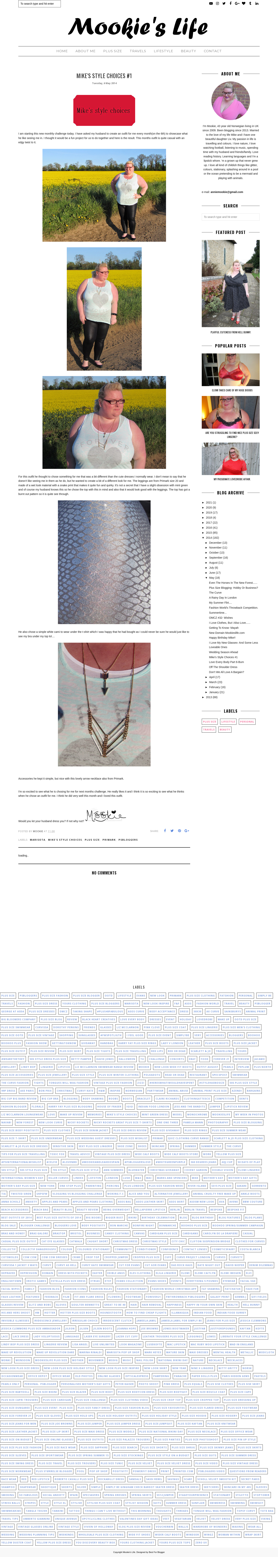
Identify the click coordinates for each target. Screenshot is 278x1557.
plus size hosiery (224, 1415)
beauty (225, 729)
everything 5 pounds (202, 1281)
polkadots (152, 1075)
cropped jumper (116, 1257)
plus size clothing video (129, 1400)
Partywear (155, 1090)
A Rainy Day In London (223, 597)
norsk (247, 1368)
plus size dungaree (15, 1407)
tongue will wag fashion (212, 1511)
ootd (109, 995)
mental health (224, 1352)
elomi (185, 1273)
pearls (228, 1067)
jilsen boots (102, 1328)
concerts (177, 1059)
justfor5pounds (222, 1328)
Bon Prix (45, 1090)
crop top (92, 1257)
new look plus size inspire (119, 1368)
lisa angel (80, 1344)
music (127, 1360)
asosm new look (202, 1201)
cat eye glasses (53, 1241)
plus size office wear (237, 1431)
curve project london (193, 1257)
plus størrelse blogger (54, 1471)
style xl (60, 1503)
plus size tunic (112, 1463)
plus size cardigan (57, 1400)
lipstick (64, 1067)
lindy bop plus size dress (20, 1344)
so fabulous (28, 1495)
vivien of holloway (99, 1526)
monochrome (197, 1114)
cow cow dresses (54, 1257)
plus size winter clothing (119, 1075)
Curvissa (41, 1027)
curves (220, 1257)
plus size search (125, 1447)
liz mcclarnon (128, 1027)
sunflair (198, 1503)
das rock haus (181, 1265)
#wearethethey (13, 1059)
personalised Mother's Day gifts (85, 1384)
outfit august (207, 1067)
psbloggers (128, 839)
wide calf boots (147, 1154)
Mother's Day (213, 1178)
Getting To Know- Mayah (224, 627)
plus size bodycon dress (136, 1392)
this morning (141, 1511)
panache (180, 1376)
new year (179, 1368)
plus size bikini (46, 1392)
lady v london (172, 1043)
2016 (209, 527)
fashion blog (50, 1289)
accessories (215, 1035)
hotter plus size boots (77, 1312)
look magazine (131, 1344)
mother (78, 1360)
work (207, 1154)
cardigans (190, 1233)
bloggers (236, 1035)
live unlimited (103, 1344)
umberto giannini (36, 1518)
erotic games (36, 1281)
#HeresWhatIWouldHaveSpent (171, 1082)
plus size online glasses (54, 1439)
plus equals (193, 1384)
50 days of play (249, 1162)
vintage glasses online (35, 1526)
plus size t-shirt (13, 1138)
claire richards (167, 1098)
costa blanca (250, 1249)
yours (242, 1051)
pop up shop (99, 1471)
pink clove (152, 1027)
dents (243, 1098)
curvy (46, 1265)
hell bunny (251, 1304)
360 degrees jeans (203, 1162)
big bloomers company (18, 1019)
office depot (37, 1376)
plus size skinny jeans (216, 1447)
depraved (8, 1273)
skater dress (189, 1487)
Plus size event (159, 1035)
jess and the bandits (189, 1106)
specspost (219, 1075)
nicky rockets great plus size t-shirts (123, 1122)
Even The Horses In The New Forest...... (233, 582)
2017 (209, 522)
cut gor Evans (155, 1265)
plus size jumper (90, 1423)
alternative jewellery (171, 1193)
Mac (149, 1178)
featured (33, 1296)
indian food (203, 1312)
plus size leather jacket (19, 1431)
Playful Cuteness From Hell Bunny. (231, 332)
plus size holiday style (159, 1415)
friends (89, 1027)
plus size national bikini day (161, 1431)
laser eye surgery (97, 1336)
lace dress (21, 1336)
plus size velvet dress (173, 1463)
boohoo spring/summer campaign (238, 1225)
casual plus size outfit (18, 1241)
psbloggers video (211, 1471)
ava (221, 1201)
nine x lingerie (202, 1368)
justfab (199, 1328)
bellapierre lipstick (150, 1209)
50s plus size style (243, 1082)
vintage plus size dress (112, 1154)
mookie (144, 1067)
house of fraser (109, 1106)
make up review (71, 1114)
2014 (209, 537)
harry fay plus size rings (137, 1043)
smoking (7, 1495)
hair (134, 1304)
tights (39, 1082)
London (112, 1178)
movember (96, 1360)
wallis (183, 1526)
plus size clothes (57, 1130)
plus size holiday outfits (117, 1415)
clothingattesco (197, 1098)
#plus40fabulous (110, 1011)
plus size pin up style (240, 1439)
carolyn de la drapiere (220, 1233)
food (204, 1059)
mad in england (241, 1344)
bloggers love (66, 1225)
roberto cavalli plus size (74, 1479)
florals (37, 1106)
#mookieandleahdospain (101, 1162)
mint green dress (155, 1114)
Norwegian (133, 1090)
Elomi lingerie (249, 1170)
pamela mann (193, 1122)
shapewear (28, 1487)
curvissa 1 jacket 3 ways (19, 1265)
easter (97, 1273)
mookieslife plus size (51, 1360)
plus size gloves (48, 1415)
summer (190, 1146)
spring (175, 1146)
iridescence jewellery (50, 1320)
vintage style (68, 1526)
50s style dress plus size (48, 1059)
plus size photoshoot (202, 1439)
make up (224, 1019)
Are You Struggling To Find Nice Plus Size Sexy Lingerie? (232, 435)
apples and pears (55, 1201)
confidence (169, 1249)
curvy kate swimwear (98, 1265)
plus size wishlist (134, 1138)
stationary (222, 1495)
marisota (37, 839)
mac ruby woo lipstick (208, 1344)
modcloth (266, 1352)
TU (142, 1059)
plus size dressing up (240, 1400)
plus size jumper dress (123, 1423)
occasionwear (12, 1376)
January (214, 692)
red (24, 1479)
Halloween (127, 1059)
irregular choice (85, 1320)
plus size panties (167, 1439)
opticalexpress (136, 1376)
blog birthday (203, 1217)
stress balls (10, 1503)
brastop (59, 1233)
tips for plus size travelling (23, 1154)
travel (229, 1003)
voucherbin (164, 1526)
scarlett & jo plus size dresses (24, 1146)
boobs (113, 1098)
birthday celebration (158, 1217)
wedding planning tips (36, 1534)
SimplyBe (182, 1035)
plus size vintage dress (240, 1463)
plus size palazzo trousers (129, 1439)
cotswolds (9, 1257)
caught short (97, 1241)
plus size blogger (86, 995)
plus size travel (51, 1463)
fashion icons (75, 1289)
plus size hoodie (194, 1415)
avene (233, 1201)
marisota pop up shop (123, 1352)
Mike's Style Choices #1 (223, 657)
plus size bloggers (105, 1003)
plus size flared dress (206, 1407)
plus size (92, 839)
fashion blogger (14, 1106)
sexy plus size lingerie (95, 1146)
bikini (132, 1217)
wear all (254, 1526)
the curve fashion (15, 1082)
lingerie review (55, 1344)
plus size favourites (169, 1407)
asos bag (124, 1201)
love (51, 1114)
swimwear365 (11, 1511)
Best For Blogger (157, 1552)
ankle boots (250, 1193)
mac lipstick (176, 1344)
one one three (167, 1122)
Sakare (242, 1186)
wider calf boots (168, 1534)
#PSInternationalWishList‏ (21, 1162)
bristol (76, 1233)
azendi (237, 1090)
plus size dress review (130, 1130)
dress (184, 1011)
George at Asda (12, 1011)
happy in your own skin (204, 1304)
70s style (59, 1170)
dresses (155, 1019)
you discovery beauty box (95, 1542)
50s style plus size (33, 1170)
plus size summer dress (238, 1455)
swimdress (217, 1503)
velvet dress (220, 1518)
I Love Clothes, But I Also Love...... (229, 622)
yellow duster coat (16, 1542)
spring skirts (141, 1495)
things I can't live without (105, 1511)
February (214, 687)
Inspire (115, 1090)
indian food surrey (231, 1312)
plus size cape (240, 1392)
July (211, 567)
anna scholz (10, 1201)
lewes (211, 1336)
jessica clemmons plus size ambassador (30, 1328)
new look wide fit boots (173, 1067)
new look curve (51, 1122)
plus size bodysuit (173, 1392)
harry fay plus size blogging (70, 1106)
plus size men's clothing (241, 1027)
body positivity (93, 1225)
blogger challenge (35, 1225)
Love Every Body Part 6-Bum (226, 662)
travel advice (80, 1154)
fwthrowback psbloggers (185, 1296)
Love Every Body (132, 1019)
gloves (61, 1304)
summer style (211, 1146)
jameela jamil (146, 1320)
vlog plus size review (135, 1526)
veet (166, 1518)
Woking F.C (115, 1193)
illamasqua (180, 1312)
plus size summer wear (229, 1130)
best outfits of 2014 (16, 1217)
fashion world (208, 1003)
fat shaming (211, 1289)
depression (28, 1273)
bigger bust (114, 1217)
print (165, 1471)
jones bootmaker (176, 1328)
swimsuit (257, 1503)
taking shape (82, 1011)
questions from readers (248, 1471)
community (123, 1249)
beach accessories (15, 1209)
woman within (229, 1534)
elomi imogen (231, 1273)
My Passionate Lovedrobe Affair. (232, 479)
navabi (6, 1122)
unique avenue (66, 1518)
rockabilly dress (111, 1479)
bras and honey (13, 1233)
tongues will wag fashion (69, 1082)
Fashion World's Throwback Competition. (233, 607)
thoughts (163, 1511)
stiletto (242, 1495)
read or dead (175, 1075)
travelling (224, 1051)
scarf (188, 1479)
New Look (157, 995)
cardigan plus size (164, 1233)
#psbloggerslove (138, 1162)
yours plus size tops (174, 1542)
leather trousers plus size (163, 1336)
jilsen (84, 1328)
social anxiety (54, 1495)
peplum (243, 1067)
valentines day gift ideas (139, 1518)
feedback (51, 1296)
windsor (192, 1534)
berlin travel (195, 1209)
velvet (201, 1518)
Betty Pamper (81, 1059)
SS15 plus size (221, 1186)
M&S (138, 1178)
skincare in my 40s (237, 1487)
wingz (208, 1534)
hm (37, 1312)
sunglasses (86, 1035)
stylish (76, 1503)
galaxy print (220, 1296)
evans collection (129, 1281)
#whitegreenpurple (171, 1162)
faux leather (11, 1296)
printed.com (183, 1471)
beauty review (87, 1209)
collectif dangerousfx (38, 1249)
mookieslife (221, 1114)
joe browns (149, 1328)
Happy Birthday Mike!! (222, 637)
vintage (7, 1526)
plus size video (206, 1463)
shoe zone (125, 1146)
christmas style (154, 1241)
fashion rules (101, 1289)
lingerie (47, 1067)
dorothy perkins (66, 1027)
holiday (186, 1019)
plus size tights (98, 1051)
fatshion (227, 995)
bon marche (119, 1225)
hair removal (152, 1304)
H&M (101, 1090)
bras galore (39, 1233)
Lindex (78, 1178)
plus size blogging (248, 1122)
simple (96, 1487)
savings (173, 1479)
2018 (209, 517)
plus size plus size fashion (21, 1447)
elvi (249, 1273)
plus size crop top (167, 1400)
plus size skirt (70, 1051)
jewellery (8, 1067)
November (215, 547)
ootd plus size (246, 1019)
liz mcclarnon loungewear (22, 1114)
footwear (133, 1296)
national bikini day (173, 1360)
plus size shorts (154, 1447)
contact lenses (195, 1249)
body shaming (93, 1098)
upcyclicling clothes (98, 1518)
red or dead (177, 1051)
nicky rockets (78, 1122)
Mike (195, 1178)
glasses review (12, 1304)
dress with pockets (72, 1273)
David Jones (105, 1059)
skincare (158, 1146)
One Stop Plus (70, 1186)
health (232, 1304)
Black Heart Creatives (98, 1019)
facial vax (248, 1281)
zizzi (140, 1082)
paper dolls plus (204, 1376)
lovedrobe (205, 1019)
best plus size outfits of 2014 (59, 1217)
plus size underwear (46, 1138)
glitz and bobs (40, 1304)
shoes (142, 1146)
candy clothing (117, 1233)
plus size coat (175, 1027)
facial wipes (10, 1289)
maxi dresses (198, 1352)
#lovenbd (69, 1162)
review (72, 1019)
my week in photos (249, 1114)
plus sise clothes (220, 1384)
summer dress (176, 1503)
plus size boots (217, 1043)
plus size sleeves (13, 1455)
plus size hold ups (79, 1415)
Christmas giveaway (164, 1170)
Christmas (64, 1090)
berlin (175, 1209)
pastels (260, 1376)
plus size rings (196, 1130)
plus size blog (51, 1019)
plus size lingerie (204, 1027)
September (215, 557)
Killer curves (58, 1178)
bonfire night (143, 1225)
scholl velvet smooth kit (216, 1479)
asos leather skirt (150, 1201)
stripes (30, 1503)
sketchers (211, 1487)
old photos (84, 1376)
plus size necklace (202, 1431)
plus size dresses (42, 1011)
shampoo (8, 1487)
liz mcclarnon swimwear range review (104, 1067)
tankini (58, 1511)
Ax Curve (212, 1011)
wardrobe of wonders (210, 1526)
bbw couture (253, 1201)
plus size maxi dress (89, 1431)
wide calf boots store (181, 1154)
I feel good (135, 1035)
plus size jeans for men (18, 1423)
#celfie (52, 1162)
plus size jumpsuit (159, 1423)
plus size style (83, 1075)
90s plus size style (85, 1170)
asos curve (136, 1011)
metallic (247, 1352)
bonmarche (167, 1225)
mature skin (175, 1352)
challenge (157, 1059)
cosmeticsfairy (223, 1249)
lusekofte (154, 1344)
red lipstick (41, 1479)
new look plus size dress (20, 1368)
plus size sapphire (94, 1447)
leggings (195, 1336)
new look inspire (156, 1003)
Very (197, 1035)
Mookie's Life (129, 1552)
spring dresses (115, 1495)
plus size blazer (74, 1392)
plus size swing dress (17, 1463)
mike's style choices (65, 839)
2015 (209, 532)
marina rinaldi (90, 1352)
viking (265, 1518)
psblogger (262, 1003)
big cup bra (50, 1098)
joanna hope (126, 1328)
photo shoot (149, 1384)
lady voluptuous (47, 1336)
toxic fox (57, 1154)
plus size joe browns (57, 1423)
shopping (66, 1035)
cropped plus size (146, 1257)
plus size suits (205, 1455)
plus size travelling (130, 1051)
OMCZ (64, 1011)
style (45, 1503)
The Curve (215, 592)
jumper (215, 1106)
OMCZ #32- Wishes (221, 617)
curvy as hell (66, 1265)
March (213, 682)
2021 (209, 502)
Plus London (134, 1186)
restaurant (198, 1075)
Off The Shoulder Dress (223, 667)
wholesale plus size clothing (101, 1534)
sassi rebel (154, 1479)
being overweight (116, 1209)
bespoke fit (235, 1209)
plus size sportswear (47, 1455)
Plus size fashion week (166, 1186)
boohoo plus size (194, 1225)
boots (127, 1098)
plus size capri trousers (19, 1400)
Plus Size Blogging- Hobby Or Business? (233, 587)
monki (6, 1360)
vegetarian (183, 1518)
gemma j (240, 1296)
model (177, 1114)
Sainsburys (232, 1011)
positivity (120, 1471)
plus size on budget (16, 1439)
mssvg (113, 1360)
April (211, 677)
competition (224, 1098)
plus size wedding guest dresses (91, 1138)
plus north (262, 1067)
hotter (49, 1312)
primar (158, 1138)
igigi (129, 1106)
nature (198, 1360)
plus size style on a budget (169, 1455)
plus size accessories (17, 1075)
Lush (126, 1178)
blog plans (253, 1217)
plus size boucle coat (208, 1392)
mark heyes (153, 1352)
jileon (70, 1328)
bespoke (216, 1209)
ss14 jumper (165, 1495)
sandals (135, 1479)
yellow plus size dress (54, 1542)
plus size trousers (82, 1463)
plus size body (102, 1392)
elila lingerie (166, 1273)
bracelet (144, 1098)
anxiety (31, 1201)
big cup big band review (19, 1098)
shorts (66, 1487)
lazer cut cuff (127, 1336)
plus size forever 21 (16, 1415)
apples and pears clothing (93, 1201)
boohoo (254, 1035)
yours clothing (74, 1003)
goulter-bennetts (85, 1304)
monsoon (23, 1360)
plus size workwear (16, 1471)
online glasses (109, 1376)
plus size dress (46, 1003)
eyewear (229, 1281)
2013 (209, 697)
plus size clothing (201, 995)
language (72, 1336)
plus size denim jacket (91, 1130)
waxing (237, 1526)
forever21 (153, 1296)
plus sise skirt (249, 1384)
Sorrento (259, 1186)
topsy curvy (246, 1511)
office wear (61, 1376)
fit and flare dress (89, 1296)
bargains (253, 1090)
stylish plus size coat (103, 1503)
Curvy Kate (85, 1090)
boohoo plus (11, 1043)
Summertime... (218, 612)
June (212, 572)
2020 (209, 507)
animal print (255, 1011)
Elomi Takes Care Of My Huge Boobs (232, 390)
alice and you (139, 1193)
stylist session (136, 1503)
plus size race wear (61, 1447)
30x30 (197, 1011)
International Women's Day (22, 1178)
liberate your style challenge (244, 1336)
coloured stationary (93, 1249)
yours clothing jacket (137, 1542)
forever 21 (221, 1059)
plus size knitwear (221, 1423)
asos (188, 1003)
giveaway (88, 1043)
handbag (106, 1043)
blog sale (8, 1225)
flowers (114, 1296)
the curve (233, 1146)
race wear (8, 1479)
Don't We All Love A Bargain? (226, 672)
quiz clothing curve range (188, 1138)
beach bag (41, 1209)
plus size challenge (91, 1400)
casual (248, 1233)
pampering (161, 1376)
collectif (8, 1249)
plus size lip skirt (55, 1431)
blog (183, 1217)
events (176, 1281)
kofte (260, 1328)
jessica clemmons (253, 1320)
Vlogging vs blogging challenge (77, 1193)
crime (76, 1257)
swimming (237, 1503)
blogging (71, 1098)
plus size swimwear (15, 1027)
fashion (24, 1003)
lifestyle (228, 721)
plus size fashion (55, 995)
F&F (177, 1003)
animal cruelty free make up (214, 1193)
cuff (168, 1257)
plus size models (121, 1431)
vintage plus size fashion (113, 1082)
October (214, 552)
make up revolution (16, 1352)
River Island (197, 1186)
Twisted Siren (21, 1193)
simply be (265, 995)
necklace (215, 1360)
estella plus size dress (68, 1281)
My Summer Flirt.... (220, 602)
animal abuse (178, 1090)
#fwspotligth (111, 1035)
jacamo (259, 1059)
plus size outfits (91, 1439)
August (213, 562)
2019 (209, 512)
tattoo (74, 1511)
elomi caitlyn (205, 1273)
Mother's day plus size (18, 1186)
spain (74, 1495)
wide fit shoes (139, 1534)
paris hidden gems (235, 1376)
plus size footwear (242, 1407)
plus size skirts (249, 1447)
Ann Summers (113, 1170)
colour (66, 1249)
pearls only (10, 1384)
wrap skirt (253, 1534)
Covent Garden (195, 1170)
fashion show (36, 1043)
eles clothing (140, 1273)
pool (81, 1471)
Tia (3, 1193)
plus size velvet (140, 1463)
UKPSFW (41, 1193)
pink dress (171, 1384)
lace (4, 1336)
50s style (8, 1170)
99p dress (8, 1090)
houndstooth (110, 1312)
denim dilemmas (261, 1265)
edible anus (116, 1273)
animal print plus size (210, 1090)
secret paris (250, 1479)
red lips (157, 1051)
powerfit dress (144, 1471)
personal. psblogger (40, 1384)
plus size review (43, 1051)
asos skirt (177, 1201)
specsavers (91, 1495)
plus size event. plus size (54, 1407)
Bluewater (136, 1170)
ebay (192, 1059)
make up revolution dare (55, 1352)
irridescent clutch (117, 1320)
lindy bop (28, 1067)
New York (47, 1186)
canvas (139, 1233)
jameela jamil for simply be (181, 1320)
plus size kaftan (190, 1423)
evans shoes (157, 1281)
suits (157, 1503)
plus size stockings (128, 1455)
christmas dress (125, 1241)
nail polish (144, 1360)
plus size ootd (12, 1035)
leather (194, 1043)
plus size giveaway (166, 1130)
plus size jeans (253, 1415)
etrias (95, 1281)
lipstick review (236, 1106)
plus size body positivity (20, 1130)
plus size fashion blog (132, 1407)
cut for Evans (129, 1265)
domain (47, 1273)
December (215, 542)
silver (81, 1487)
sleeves (261, 1487)
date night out (208, 1265)
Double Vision (222, 1170)
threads (182, 1511)
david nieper (234, 1265)
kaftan (245, 1328)
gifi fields (259, 1296)
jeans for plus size (221, 1320)
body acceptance (162, 1011)
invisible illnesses (15, 1320)
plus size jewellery (52, 1075)
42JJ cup (227, 1162)
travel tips (9, 1518)
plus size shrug (183, 1447)
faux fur (252, 1289)
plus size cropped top (202, 1400)
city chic (178, 1241)
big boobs (93, 1217)
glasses (106, 1027)
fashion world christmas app (174, 1289)
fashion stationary (132, 1289)
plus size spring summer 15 (89, 1455)
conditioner (146, 1249)
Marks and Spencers (172, 1178)
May (211, 577)
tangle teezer (36, 1511)
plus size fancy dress (94, 1407)
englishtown (11, 1281)
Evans (140, 995)
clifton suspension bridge (210, 1241)
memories (95, 1114)
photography (218, 1122)
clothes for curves (250, 1241)
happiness (174, 1304)
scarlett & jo (201, 1051)
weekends (66, 1534)
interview (241, 1059)
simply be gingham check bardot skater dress (140, 1487)
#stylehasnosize (212, 1082)
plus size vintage (41, 1035)
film (66, 1296)
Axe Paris (27, 1090)
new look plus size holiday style (69, 1368)
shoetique (48, 1487)
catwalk (76, 1241)
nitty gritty (228, 1368)
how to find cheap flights (146, 1312)
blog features (229, 1217)
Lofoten (94, 1178)
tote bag (267, 1511)
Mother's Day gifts (242, 1178)
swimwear (239, 1075)
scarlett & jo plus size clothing (238, 1138)
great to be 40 (114, 1304)
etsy (108, 1281)
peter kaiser (124, 1384)
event (170, 1019)
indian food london (153, 1106)
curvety (237, 1257)
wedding (7, 1534)
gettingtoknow (64, 1043)
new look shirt (155, 1368)
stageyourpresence (193, 1495)
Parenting (94, 1186)
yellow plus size (228, 1154)
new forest (25, 1122)
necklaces (235, 1360)
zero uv (201, 1542)
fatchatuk (233, 1289)
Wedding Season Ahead (223, 652)
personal (247, 721)
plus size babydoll (15, 1392)
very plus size (245, 1518)
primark (109, 839)
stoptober (261, 1495)
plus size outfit (13, 1051)
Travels (209, 729)
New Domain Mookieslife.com (227, 632)
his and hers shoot (15, 1312)
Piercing (113, 1186)
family (30, 1289)
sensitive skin (63, 1146)
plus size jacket (245, 1043)
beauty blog (62, 1209)
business (93, 1233)
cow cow (30, 1257)
